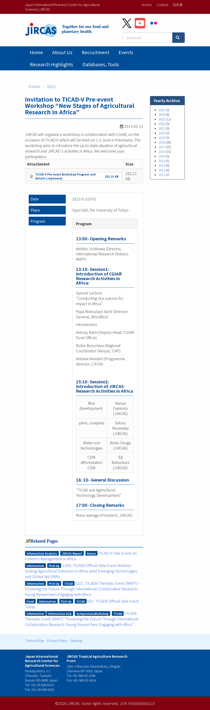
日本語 (177, 4)
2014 (162, 160)
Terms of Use (34, 640)
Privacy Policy (57, 640)
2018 (162, 142)
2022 (162, 123)
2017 (162, 146)
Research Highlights (51, 64)
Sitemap (76, 640)
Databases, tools (100, 64)
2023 (162, 119)
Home (36, 52)
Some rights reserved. (100, 703)
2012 (162, 170)
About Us (62, 52)
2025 (162, 109)
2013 (51, 86)
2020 (162, 133)
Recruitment (95, 52)
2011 (162, 174)
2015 (162, 156)
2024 (162, 114)
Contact (162, 4)
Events (126, 52)
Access (146, 4)
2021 (162, 128)
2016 (162, 151)
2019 (162, 137)
